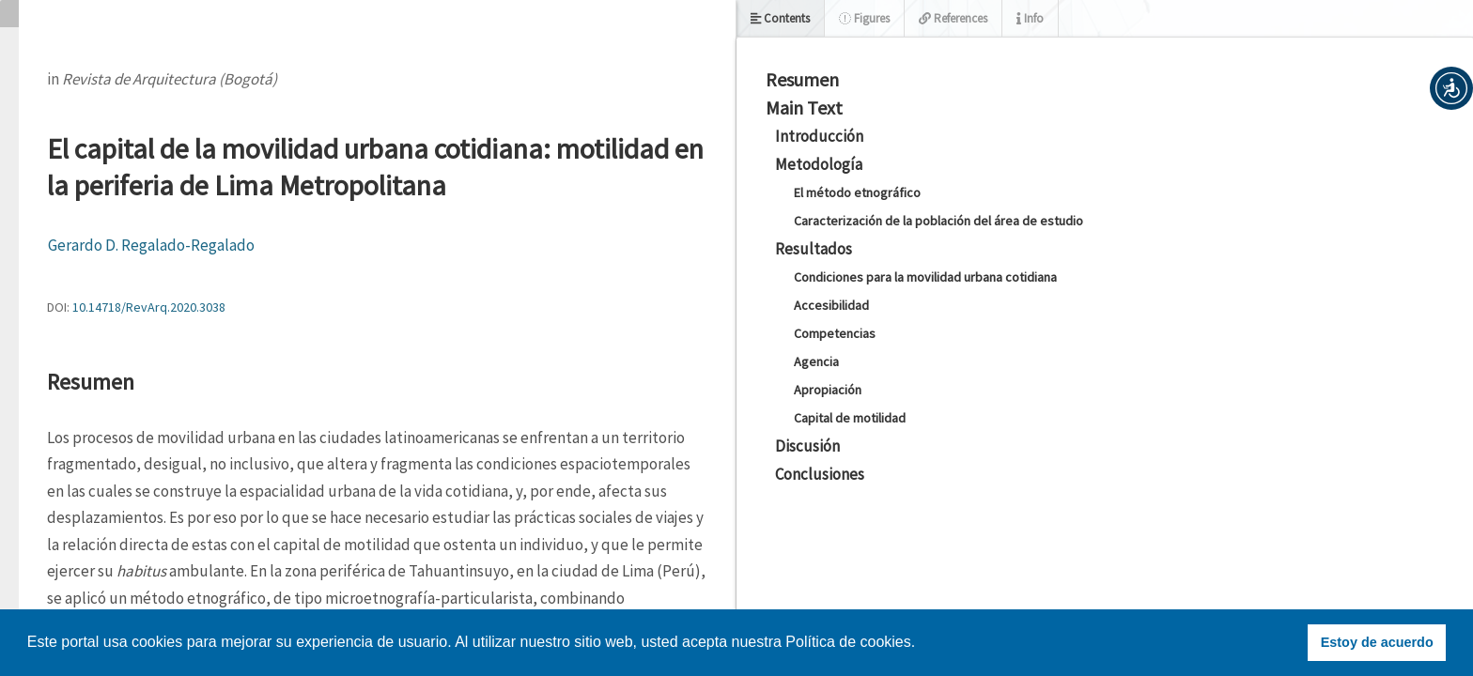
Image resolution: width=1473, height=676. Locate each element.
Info (1030, 18)
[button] (1451, 88)
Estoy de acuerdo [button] (1377, 642)
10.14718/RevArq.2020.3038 (148, 307)
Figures (864, 18)
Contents (780, 18)
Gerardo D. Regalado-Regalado (151, 245)
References (953, 18)
